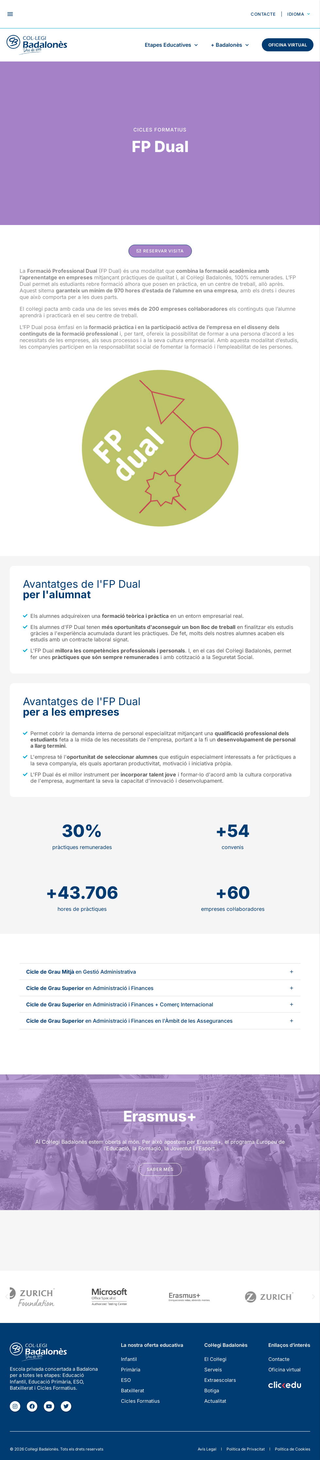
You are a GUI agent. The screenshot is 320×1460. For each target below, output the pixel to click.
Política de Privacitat (246, 1449)
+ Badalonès (230, 45)
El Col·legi (215, 1359)
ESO (126, 1380)
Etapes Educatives (171, 45)
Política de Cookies (292, 1449)
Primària (130, 1369)
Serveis (213, 1369)
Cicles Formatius (140, 1401)
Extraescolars (220, 1380)
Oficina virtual (287, 44)
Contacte (263, 14)
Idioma (298, 14)
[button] (10, 14)
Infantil (129, 1359)
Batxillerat (132, 1390)
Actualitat (215, 1401)
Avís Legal (207, 1449)
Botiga (211, 1390)
